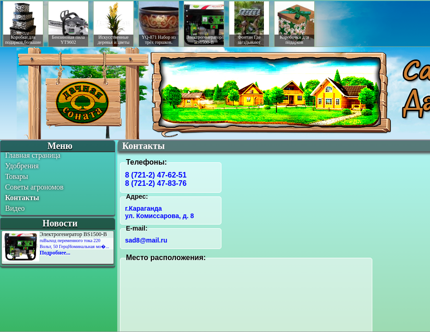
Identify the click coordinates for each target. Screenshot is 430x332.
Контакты (22, 198)
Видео (14, 208)
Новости (60, 223)
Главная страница (32, 155)
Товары (16, 176)
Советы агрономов (34, 187)
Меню (60, 146)
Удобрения (22, 166)
